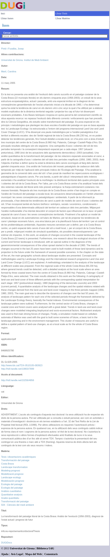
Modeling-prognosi (10, 470)
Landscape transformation (14, 467)
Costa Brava (7, 464)
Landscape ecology (11, 477)
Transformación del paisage (15, 460)
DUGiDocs (6, 542)
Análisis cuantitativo (11, 491)
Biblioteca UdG (45, 548)
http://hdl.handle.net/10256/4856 (17, 380)
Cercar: (7, 33)
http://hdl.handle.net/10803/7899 (17, 369)
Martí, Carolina (8, 71)
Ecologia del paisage (11, 484)
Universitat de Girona (22, 548)
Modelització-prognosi (12, 474)
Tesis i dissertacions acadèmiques (18, 457)
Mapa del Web (33, 554)
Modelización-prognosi (12, 481)
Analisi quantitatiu (10, 498)
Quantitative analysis (11, 494)
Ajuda (4, 554)
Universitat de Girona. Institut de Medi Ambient (24, 60)
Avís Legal (17, 554)
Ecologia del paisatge (12, 488)
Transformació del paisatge (15, 501)
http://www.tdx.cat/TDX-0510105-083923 (21, 365)
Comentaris (51, 554)
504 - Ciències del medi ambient (17, 505)
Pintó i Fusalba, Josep (12, 48)
